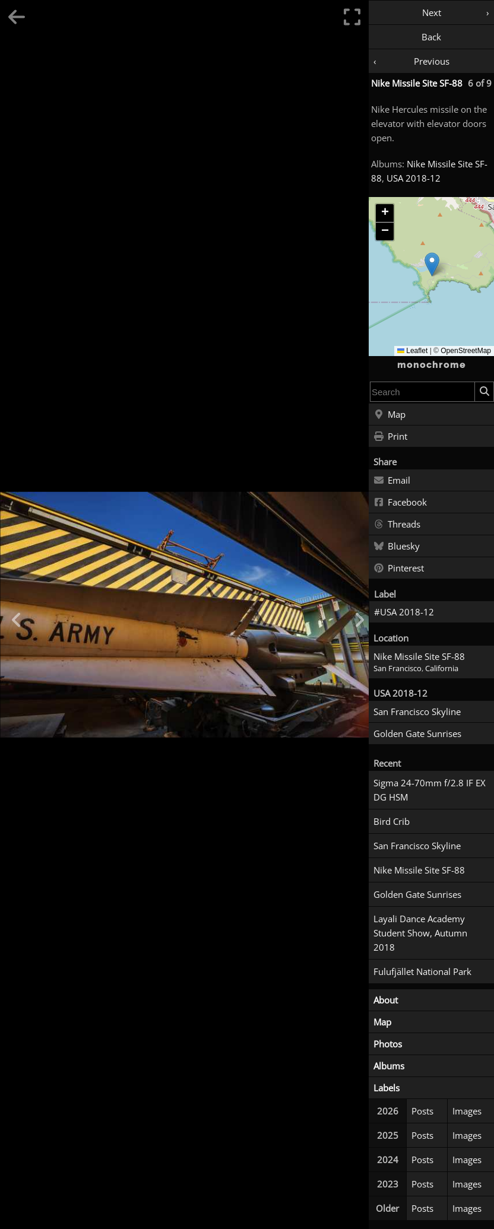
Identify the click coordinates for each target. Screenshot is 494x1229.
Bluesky (396, 546)
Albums (388, 1066)
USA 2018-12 (414, 178)
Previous (431, 61)
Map (389, 414)
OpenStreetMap (466, 351)
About (385, 1000)
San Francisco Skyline (417, 711)
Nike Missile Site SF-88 (417, 83)
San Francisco (397, 668)
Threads (396, 524)
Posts (422, 1111)
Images (467, 1111)
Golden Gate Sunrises (417, 733)
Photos (387, 1044)
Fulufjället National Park (422, 971)
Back (431, 37)
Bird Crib (391, 821)
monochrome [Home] (431, 365)
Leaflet (412, 351)
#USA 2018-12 (404, 612)
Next (431, 12)
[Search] (483, 391)
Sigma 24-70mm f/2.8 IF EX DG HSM (429, 790)
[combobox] (422, 391)
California (441, 668)
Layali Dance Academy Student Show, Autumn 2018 (420, 933)
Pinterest (398, 568)
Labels (386, 1088)
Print (390, 436)
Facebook (400, 502)
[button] (432, 264)
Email (391, 480)
